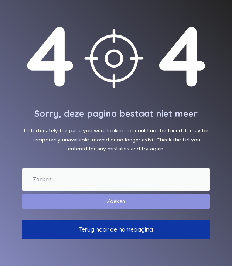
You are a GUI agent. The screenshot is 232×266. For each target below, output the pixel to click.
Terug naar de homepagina (116, 229)
